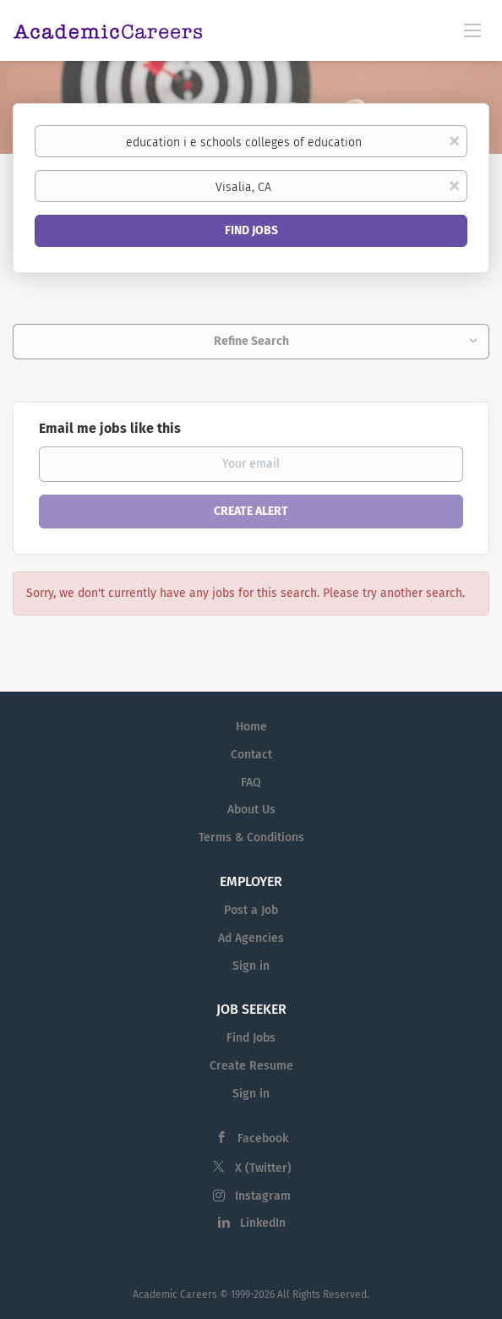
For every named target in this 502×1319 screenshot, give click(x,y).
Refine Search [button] (251, 341)
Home (251, 727)
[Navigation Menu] (472, 29)
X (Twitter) (263, 1168)
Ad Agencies (251, 938)
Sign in (251, 966)
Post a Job (251, 910)
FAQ (251, 782)
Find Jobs (251, 230)
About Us (251, 809)
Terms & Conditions (251, 837)
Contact (251, 754)
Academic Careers (175, 1294)
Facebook (262, 1138)
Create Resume (251, 1066)
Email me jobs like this (110, 428)
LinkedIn (263, 1223)
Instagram (263, 1196)
